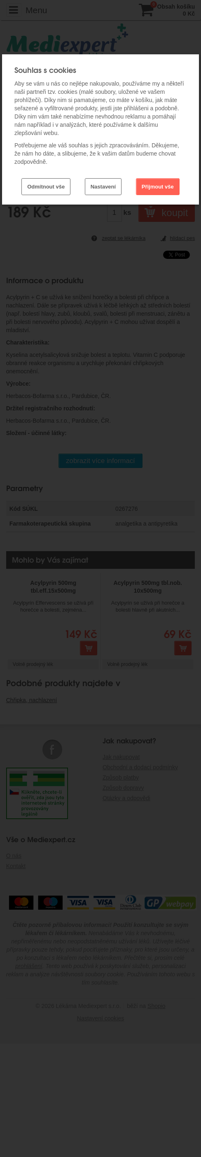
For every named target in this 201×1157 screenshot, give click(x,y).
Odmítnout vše (46, 187)
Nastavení (103, 187)
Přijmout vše (158, 187)
